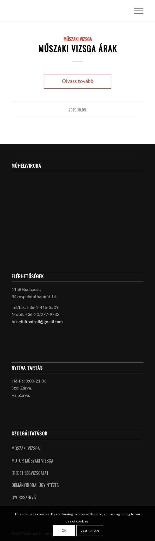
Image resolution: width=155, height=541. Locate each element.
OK (64, 530)
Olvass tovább (77, 81)
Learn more (90, 530)
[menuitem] (136, 10)
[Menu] (136, 10)
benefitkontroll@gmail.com (37, 321)
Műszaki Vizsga (78, 39)
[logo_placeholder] (64, 10)
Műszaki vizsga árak (77, 48)
